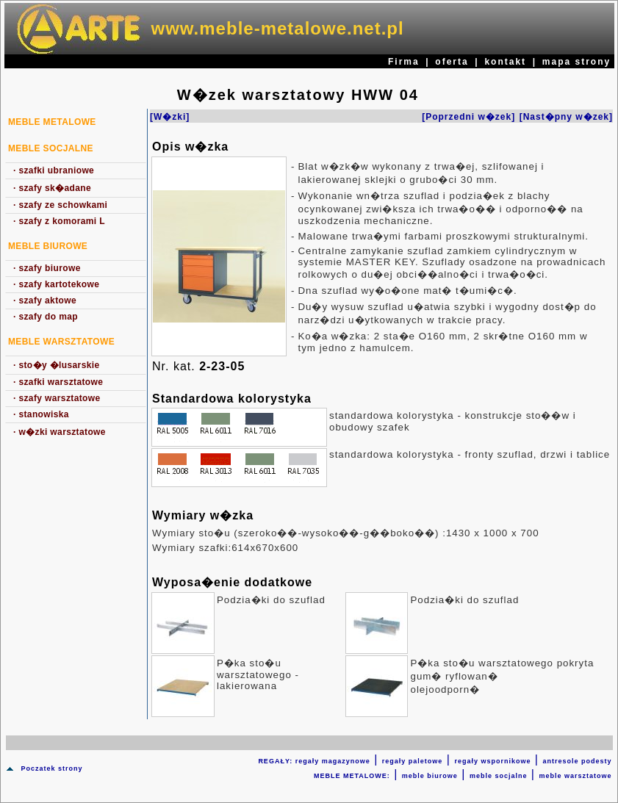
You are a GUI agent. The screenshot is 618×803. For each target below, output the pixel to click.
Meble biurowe (47, 246)
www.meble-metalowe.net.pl (277, 28)
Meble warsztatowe (61, 341)
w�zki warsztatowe (59, 432)
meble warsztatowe (575, 775)
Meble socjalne (50, 148)
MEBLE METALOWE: (352, 775)
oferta (451, 62)
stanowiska (41, 414)
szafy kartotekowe (56, 284)
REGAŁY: (276, 761)
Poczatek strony (51, 768)
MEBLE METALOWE (52, 122)
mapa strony (576, 62)
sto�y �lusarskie (56, 365)
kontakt (505, 62)
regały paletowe (412, 761)
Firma (404, 62)
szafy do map (45, 317)
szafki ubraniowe (53, 170)
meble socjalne (499, 775)
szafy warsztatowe (57, 398)
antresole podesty (576, 761)
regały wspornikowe (492, 761)
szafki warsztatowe (58, 382)
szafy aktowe (44, 300)
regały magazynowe (332, 761)
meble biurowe (430, 775)
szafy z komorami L (59, 221)
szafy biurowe (47, 268)
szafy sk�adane (52, 188)
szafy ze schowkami (60, 205)
